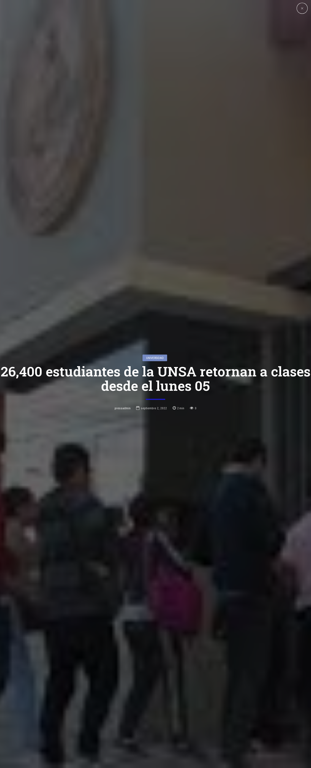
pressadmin (123, 364)
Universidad (155, 313)
